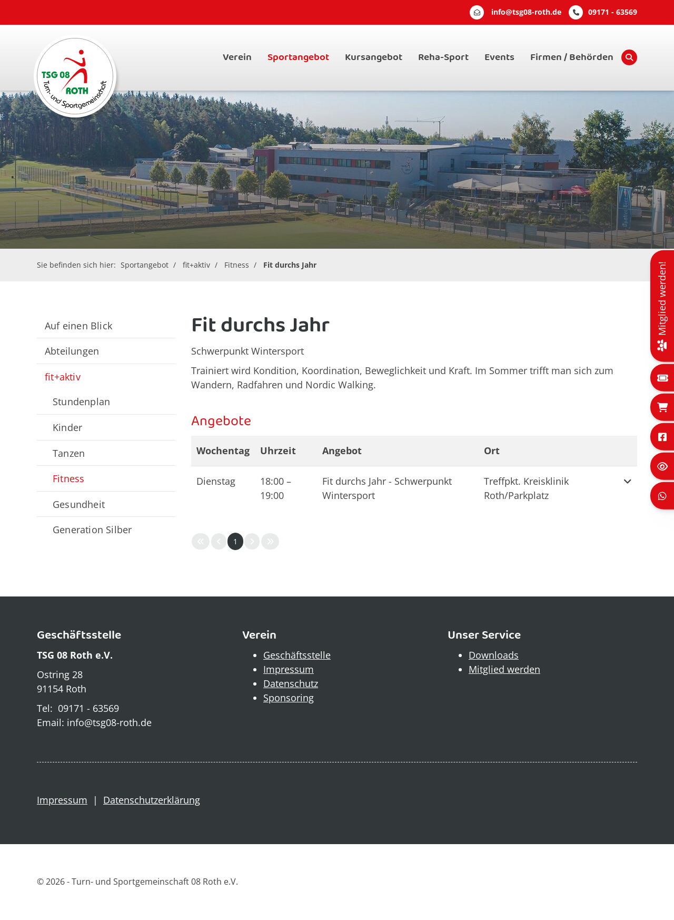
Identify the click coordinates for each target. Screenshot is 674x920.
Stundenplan (81, 401)
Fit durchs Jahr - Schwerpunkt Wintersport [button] (387, 488)
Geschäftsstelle (297, 655)
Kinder (67, 427)
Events (499, 57)
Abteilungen (72, 350)
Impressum (288, 669)
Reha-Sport (443, 57)
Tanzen (69, 452)
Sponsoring (288, 697)
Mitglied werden (504, 669)
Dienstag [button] (215, 481)
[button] (627, 488)
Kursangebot (373, 57)
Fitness (236, 265)
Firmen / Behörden (571, 57)
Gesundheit (79, 504)
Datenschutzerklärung (151, 800)
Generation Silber (92, 529)
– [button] (275, 488)
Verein (237, 57)
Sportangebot (298, 57)
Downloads (494, 655)
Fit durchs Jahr (289, 265)
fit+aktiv (196, 265)
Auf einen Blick (78, 325)
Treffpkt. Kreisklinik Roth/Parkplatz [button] (526, 488)
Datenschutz (290, 683)
